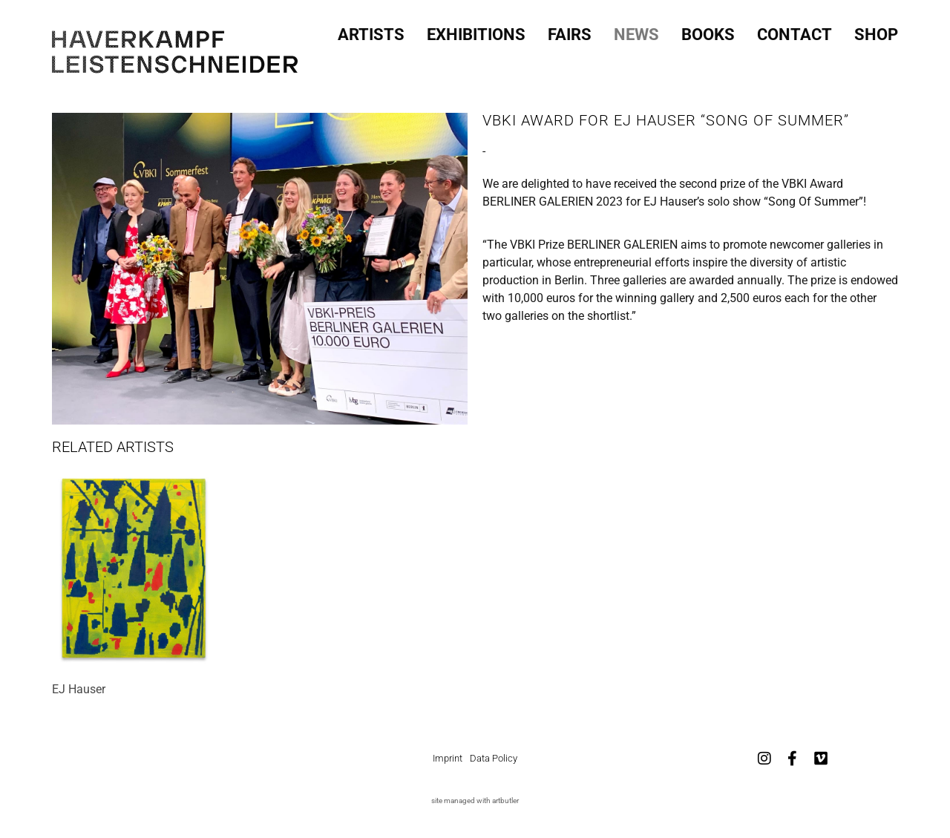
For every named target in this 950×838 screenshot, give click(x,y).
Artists (371, 31)
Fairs (570, 31)
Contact (794, 31)
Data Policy (493, 758)
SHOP (876, 31)
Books (708, 31)
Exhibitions (476, 31)
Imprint (447, 758)
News (636, 31)
